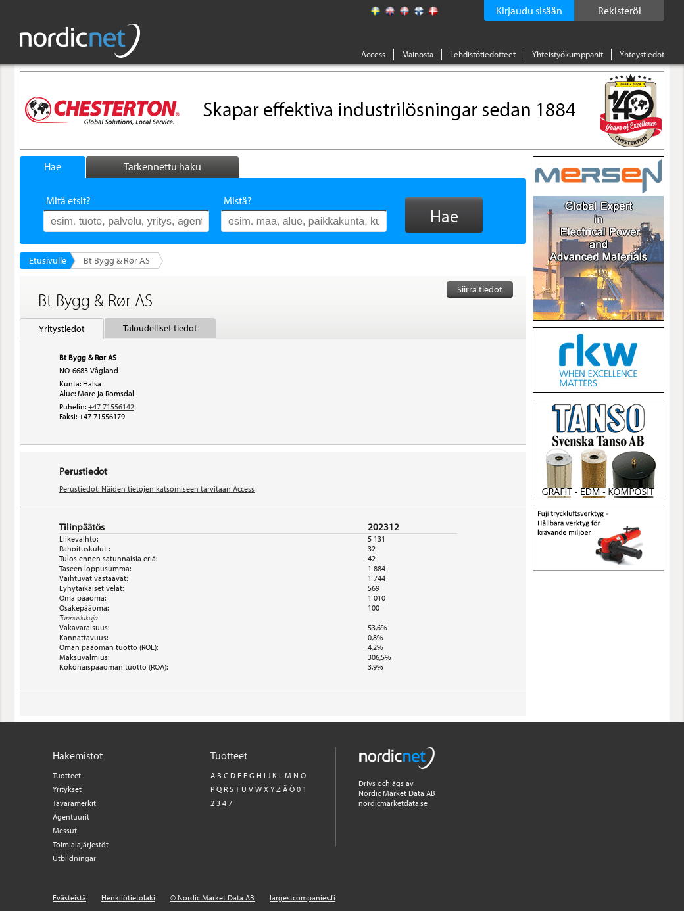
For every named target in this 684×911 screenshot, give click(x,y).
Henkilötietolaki (128, 897)
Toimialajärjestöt (81, 844)
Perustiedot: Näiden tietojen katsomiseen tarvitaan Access (157, 489)
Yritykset (67, 789)
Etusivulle (47, 260)
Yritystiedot (62, 329)
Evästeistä (69, 897)
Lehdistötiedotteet (483, 54)
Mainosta (417, 54)
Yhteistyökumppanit (567, 54)
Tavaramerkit (74, 803)
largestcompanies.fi (302, 897)
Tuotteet (67, 775)
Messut (65, 830)
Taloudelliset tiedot (160, 328)
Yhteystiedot (642, 54)
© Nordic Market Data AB (212, 897)
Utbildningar (74, 858)
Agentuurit (71, 817)
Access (373, 54)
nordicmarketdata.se (393, 803)
